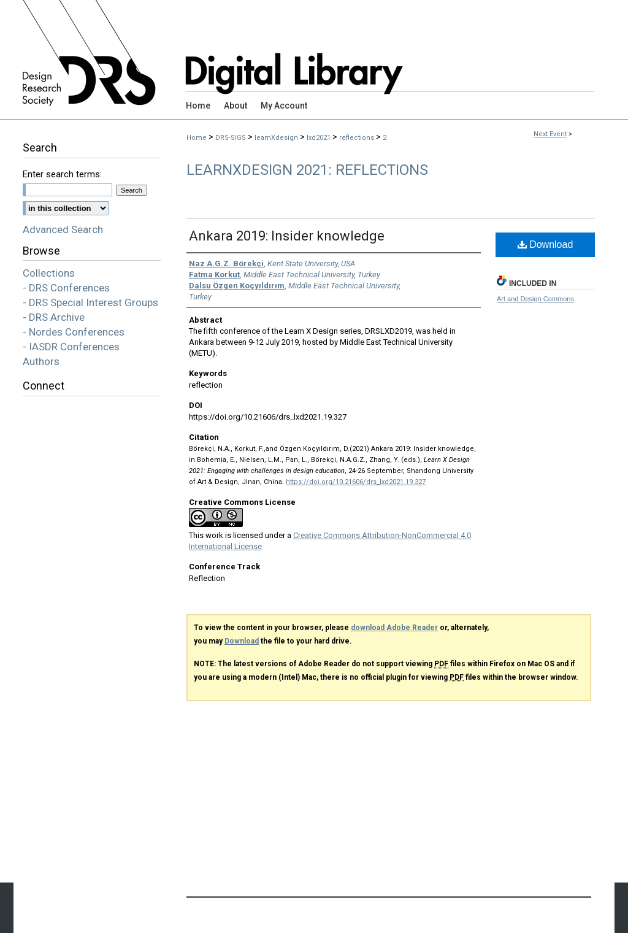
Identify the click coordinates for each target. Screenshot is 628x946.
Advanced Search (63, 229)
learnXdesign (277, 138)
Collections (49, 273)
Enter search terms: (62, 174)
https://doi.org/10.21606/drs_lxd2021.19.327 (356, 482)
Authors (41, 361)
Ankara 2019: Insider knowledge (287, 236)
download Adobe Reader (394, 627)
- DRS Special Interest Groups (90, 302)
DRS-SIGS (231, 138)
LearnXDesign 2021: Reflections (307, 170)
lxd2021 (319, 138)
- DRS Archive (54, 317)
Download (545, 244)
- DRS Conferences (66, 288)
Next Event (550, 134)
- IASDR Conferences (71, 346)
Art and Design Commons (535, 298)
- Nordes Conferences (73, 332)
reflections (357, 138)
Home (196, 138)
